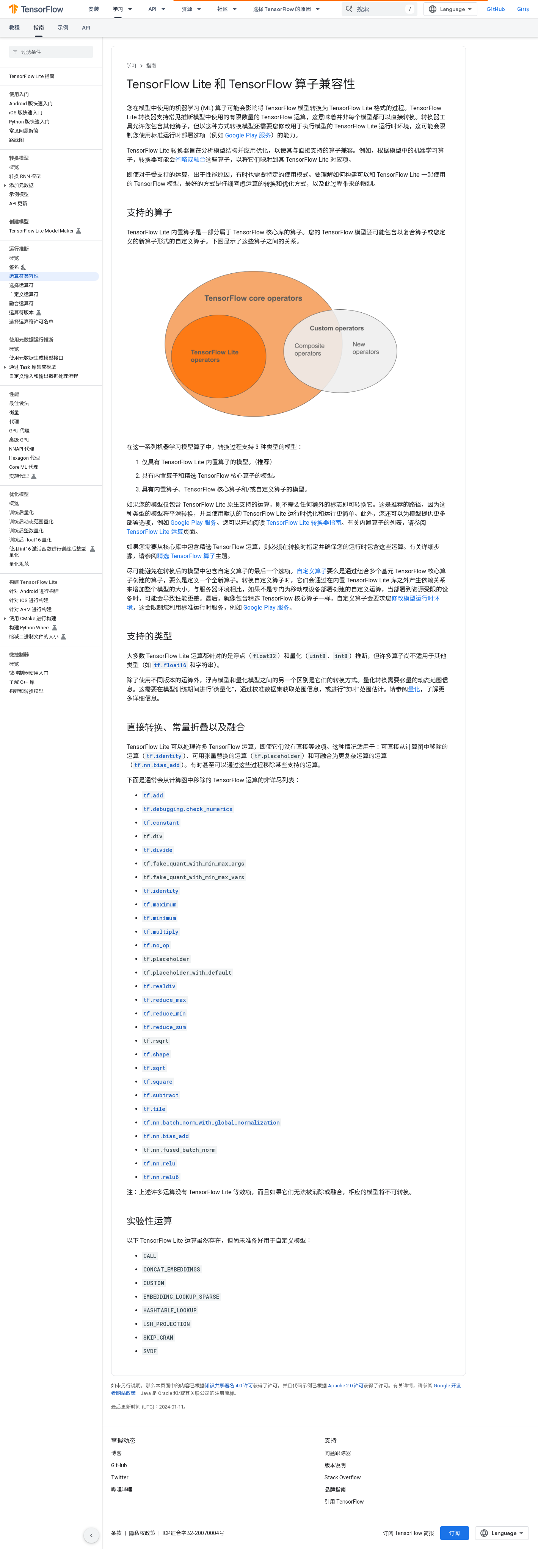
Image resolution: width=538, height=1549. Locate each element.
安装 (93, 9)
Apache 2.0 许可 (346, 1385)
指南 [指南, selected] (38, 27)
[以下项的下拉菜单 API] (166, 9)
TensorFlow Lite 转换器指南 (304, 522)
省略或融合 (190, 159)
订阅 (454, 1533)
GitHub (495, 9)
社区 (222, 9)
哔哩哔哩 (121, 1490)
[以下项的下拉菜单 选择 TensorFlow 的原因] (320, 9)
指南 (151, 66)
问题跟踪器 (338, 1453)
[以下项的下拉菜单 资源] (201, 9)
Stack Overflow (343, 1477)
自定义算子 (311, 571)
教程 (14, 27)
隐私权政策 (142, 1533)
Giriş (523, 9)
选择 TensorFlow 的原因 (282, 9)
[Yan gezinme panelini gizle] (91, 1535)
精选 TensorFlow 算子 (186, 556)
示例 (63, 27)
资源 (187, 9)
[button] (49, 185)
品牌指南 (335, 1490)
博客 (116, 1453)
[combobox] (379, 9)
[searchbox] (51, 52)
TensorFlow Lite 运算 (155, 531)
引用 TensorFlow (344, 1502)
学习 (131, 66)
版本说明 (335, 1465)
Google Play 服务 (248, 135)
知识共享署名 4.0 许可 (229, 1385)
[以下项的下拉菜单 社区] (237, 9)
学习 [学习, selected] (118, 9)
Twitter (120, 1477)
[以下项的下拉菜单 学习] (132, 9)
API (152, 9)
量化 (414, 689)
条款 (116, 1533)
